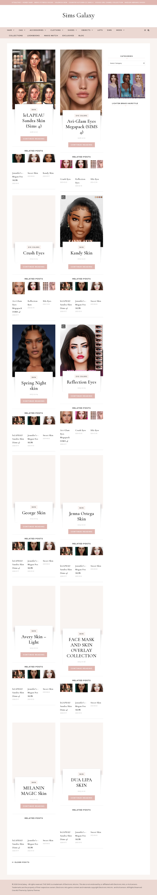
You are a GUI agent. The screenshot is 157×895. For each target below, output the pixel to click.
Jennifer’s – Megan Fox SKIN (17, 177)
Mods (119, 30)
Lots (100, 30)
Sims (109, 30)
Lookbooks (33, 36)
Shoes (71, 30)
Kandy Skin (48, 173)
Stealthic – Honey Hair (22, 2)
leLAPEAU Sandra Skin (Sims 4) (33, 120)
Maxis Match (51, 36)
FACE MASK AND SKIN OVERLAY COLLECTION (81, 647)
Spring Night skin (33, 384)
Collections (16, 36)
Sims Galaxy (78, 15)
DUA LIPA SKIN (81, 781)
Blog (81, 36)
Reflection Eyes (81, 381)
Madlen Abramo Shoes (135, 2)
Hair (9, 30)
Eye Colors (81, 116)
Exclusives (68, 36)
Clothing (56, 30)
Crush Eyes (65, 179)
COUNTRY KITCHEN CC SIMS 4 (81, 2)
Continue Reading (34, 139)
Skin (34, 109)
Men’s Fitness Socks (43, 2)
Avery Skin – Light (33, 638)
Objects (85, 30)
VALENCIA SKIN (61, 2)
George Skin (34, 512)
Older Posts (20, 861)
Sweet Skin (33, 173)
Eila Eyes (95, 179)
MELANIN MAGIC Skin (34, 789)
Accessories (37, 30)
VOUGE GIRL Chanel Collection (109, 2)
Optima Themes (33, 889)
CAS (21, 30)
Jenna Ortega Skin (81, 515)
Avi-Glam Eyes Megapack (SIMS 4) (81, 126)
